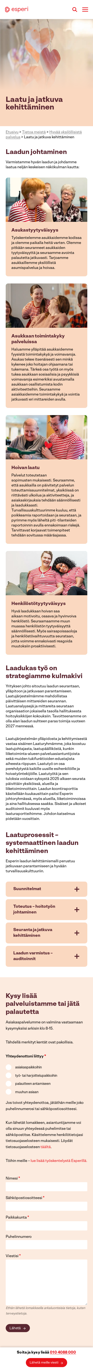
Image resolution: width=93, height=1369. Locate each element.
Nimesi (13, 1178)
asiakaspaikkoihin (28, 1067)
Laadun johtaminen (36, 152)
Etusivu (12, 132)
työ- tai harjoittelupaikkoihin (36, 1076)
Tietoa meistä (34, 132)
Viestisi (13, 1256)
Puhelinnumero (19, 1237)
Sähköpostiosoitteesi (25, 1198)
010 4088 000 (63, 1352)
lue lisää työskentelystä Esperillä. (59, 1161)
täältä (46, 1147)
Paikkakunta (17, 1217)
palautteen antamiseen (33, 1084)
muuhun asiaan (26, 1092)
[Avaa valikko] (85, 9)
